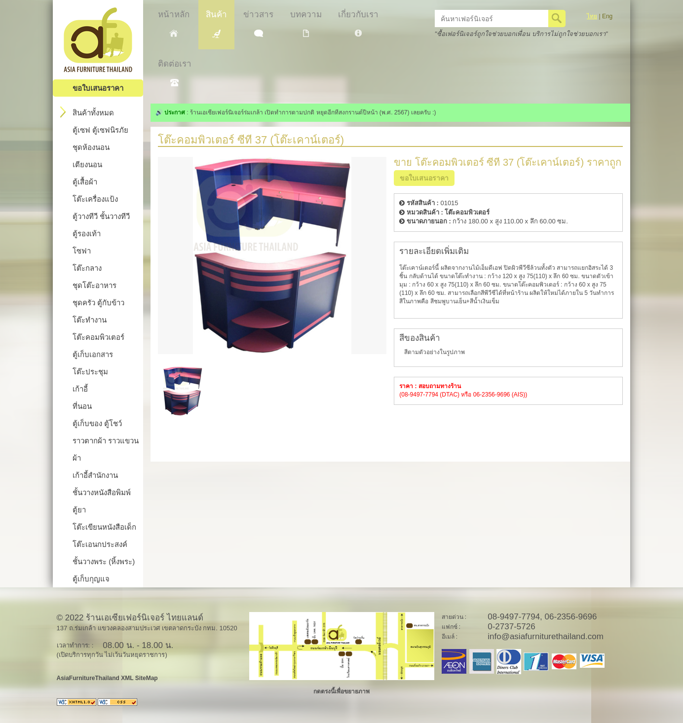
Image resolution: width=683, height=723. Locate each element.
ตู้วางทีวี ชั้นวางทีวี (101, 216)
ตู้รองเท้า (87, 233)
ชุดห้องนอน (91, 147)
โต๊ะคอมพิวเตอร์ (98, 337)
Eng (607, 16)
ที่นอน (82, 406)
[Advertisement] (509, 437)
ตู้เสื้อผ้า (85, 182)
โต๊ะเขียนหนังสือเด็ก (104, 527)
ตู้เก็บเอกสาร (93, 354)
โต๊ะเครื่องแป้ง (95, 199)
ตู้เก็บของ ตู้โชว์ (97, 423)
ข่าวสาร (258, 23)
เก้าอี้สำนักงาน (95, 475)
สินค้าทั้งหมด (87, 112)
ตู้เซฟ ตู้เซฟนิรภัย (100, 130)
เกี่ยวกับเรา (358, 23)
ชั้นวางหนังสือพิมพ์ (102, 492)
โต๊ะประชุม (90, 371)
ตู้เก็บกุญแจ (91, 579)
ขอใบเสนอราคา (98, 88)
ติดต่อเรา (174, 72)
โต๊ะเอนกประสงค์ (100, 544)
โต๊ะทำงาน (90, 320)
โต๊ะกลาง (87, 268)
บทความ (306, 23)
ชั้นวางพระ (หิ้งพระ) (104, 561)
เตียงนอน (87, 164)
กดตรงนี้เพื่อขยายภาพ (341, 691)
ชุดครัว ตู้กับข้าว (98, 302)
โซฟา (82, 251)
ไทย (592, 16)
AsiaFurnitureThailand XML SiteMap (107, 678)
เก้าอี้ (80, 389)
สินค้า (216, 24)
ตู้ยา (79, 510)
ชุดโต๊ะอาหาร (94, 285)
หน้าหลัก (174, 23)
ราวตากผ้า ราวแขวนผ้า (106, 449)
